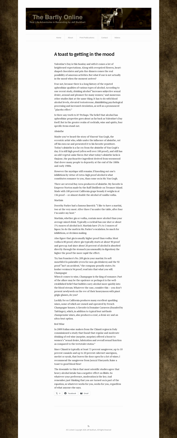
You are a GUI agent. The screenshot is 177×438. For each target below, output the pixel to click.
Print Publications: (87, 37)
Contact (104, 37)
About (70, 37)
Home (58, 37)
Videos (117, 37)
